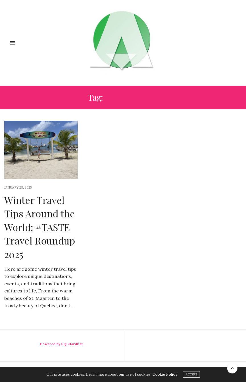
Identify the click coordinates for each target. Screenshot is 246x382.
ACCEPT (191, 374)
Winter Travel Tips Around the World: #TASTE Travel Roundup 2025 (39, 227)
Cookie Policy (164, 374)
